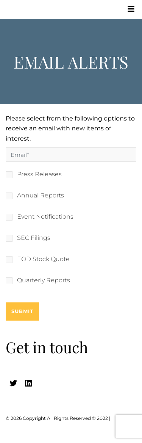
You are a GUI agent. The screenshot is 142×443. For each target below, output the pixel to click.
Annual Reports (40, 196)
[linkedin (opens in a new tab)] (28, 383)
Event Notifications (45, 217)
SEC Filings (33, 238)
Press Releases (39, 174)
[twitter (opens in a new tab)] (13, 383)
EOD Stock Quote (43, 259)
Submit (22, 311)
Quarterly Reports (43, 280)
